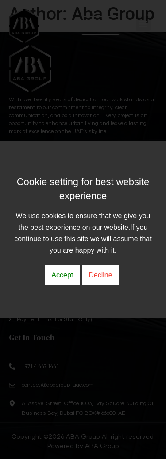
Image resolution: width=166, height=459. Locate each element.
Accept (62, 275)
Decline (100, 275)
